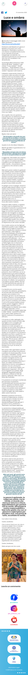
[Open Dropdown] (14, 3)
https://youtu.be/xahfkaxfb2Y (11, 44)
